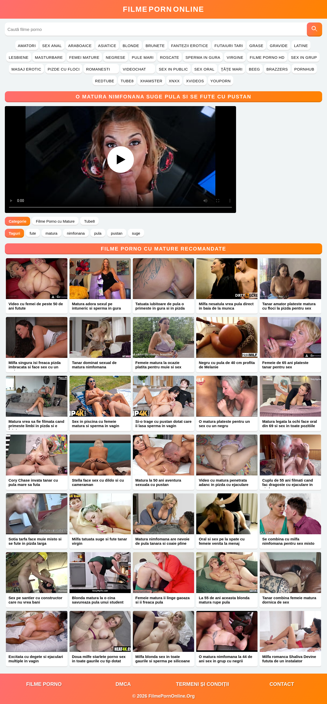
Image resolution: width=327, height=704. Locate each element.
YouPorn (221, 81)
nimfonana (76, 233)
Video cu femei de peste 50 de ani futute (35, 306)
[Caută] (314, 29)
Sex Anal (52, 45)
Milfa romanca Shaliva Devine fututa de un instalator (289, 658)
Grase (256, 45)
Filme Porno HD (267, 57)
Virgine (235, 57)
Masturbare (49, 57)
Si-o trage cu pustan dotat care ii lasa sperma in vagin (163, 423)
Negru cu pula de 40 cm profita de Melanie (227, 364)
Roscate (169, 57)
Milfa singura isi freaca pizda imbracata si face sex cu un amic (34, 366)
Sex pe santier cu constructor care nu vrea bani (35, 600)
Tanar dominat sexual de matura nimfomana (94, 364)
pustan (116, 233)
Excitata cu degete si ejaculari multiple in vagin (35, 658)
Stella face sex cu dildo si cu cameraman (98, 482)
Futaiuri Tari (229, 45)
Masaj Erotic (26, 69)
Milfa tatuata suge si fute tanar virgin (99, 541)
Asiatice (107, 45)
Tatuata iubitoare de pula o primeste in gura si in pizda (160, 306)
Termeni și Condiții (202, 684)
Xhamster (151, 81)
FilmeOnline (163, 9)
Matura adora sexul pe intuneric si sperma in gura (96, 306)
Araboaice (80, 45)
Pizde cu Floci (64, 69)
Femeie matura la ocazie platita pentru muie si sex (158, 364)
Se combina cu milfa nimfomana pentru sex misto (288, 541)
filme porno (44, 684)
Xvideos (195, 81)
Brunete (155, 45)
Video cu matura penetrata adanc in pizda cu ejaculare (223, 482)
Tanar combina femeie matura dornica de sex (289, 600)
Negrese (115, 57)
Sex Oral (204, 69)
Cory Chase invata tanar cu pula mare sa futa (33, 482)
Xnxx (174, 81)
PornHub (304, 69)
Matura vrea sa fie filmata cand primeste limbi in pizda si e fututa (36, 425)
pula (97, 233)
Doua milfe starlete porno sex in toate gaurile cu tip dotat (99, 658)
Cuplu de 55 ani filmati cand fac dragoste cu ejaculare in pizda (287, 484)
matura (51, 233)
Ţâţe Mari (232, 69)
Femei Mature (84, 57)
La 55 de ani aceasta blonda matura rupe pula (224, 600)
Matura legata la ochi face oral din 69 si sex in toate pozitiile (289, 423)
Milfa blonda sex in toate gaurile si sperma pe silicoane (162, 658)
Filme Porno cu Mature (55, 221)
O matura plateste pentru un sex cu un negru (224, 423)
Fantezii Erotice (189, 45)
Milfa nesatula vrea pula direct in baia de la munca (226, 306)
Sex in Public (173, 69)
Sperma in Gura (202, 57)
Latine (301, 45)
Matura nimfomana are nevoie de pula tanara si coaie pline (162, 541)
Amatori (27, 45)
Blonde (131, 45)
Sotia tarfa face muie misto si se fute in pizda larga (35, 541)
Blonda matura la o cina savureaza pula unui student (98, 600)
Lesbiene (18, 57)
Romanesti (101, 69)
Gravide (279, 45)
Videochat (138, 69)
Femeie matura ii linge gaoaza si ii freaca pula (162, 600)
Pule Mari (143, 57)
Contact (282, 684)
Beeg (254, 69)
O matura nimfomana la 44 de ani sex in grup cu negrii (225, 658)
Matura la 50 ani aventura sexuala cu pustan (158, 482)
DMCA (123, 684)
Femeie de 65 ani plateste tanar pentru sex (285, 364)
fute (33, 233)
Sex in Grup (304, 57)
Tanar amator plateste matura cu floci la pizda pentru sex (289, 306)
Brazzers (277, 69)
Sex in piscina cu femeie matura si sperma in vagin (95, 423)
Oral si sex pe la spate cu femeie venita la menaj (221, 541)
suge (136, 233)
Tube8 (127, 81)
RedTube (104, 81)
